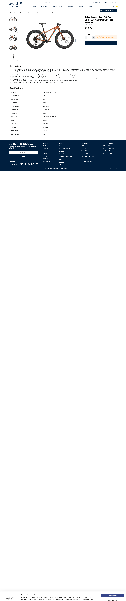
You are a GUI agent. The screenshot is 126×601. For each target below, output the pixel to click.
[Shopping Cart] (116, 7)
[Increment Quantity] (93, 37)
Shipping (83, 145)
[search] (55, 2)
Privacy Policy (85, 153)
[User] (113, 7)
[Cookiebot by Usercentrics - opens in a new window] (10, 598)
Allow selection (112, 591)
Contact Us (45, 148)
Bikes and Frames (58, 6)
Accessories (71, 6)
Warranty (61, 159)
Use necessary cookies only (113, 596)
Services (91, 6)
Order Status (62, 154)
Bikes (15, 13)
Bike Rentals (62, 165)
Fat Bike (20, 13)
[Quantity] (90, 37)
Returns (83, 148)
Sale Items (45, 158)
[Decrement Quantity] (86, 37)
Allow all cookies (112, 587)
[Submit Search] (43, 2)
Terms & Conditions (86, 151)
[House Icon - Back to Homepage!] (10, 13)
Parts (34, 6)
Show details (84, 598)
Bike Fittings (45, 153)
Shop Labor (45, 151)
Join (23, 156)
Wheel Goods (44, 6)
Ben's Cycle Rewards (64, 148)
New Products (46, 161)
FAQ (60, 145)
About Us (44, 145)
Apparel (81, 6)
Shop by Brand (46, 156)
